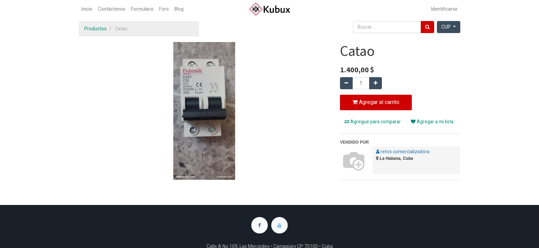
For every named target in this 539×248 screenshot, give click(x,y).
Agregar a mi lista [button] (432, 121)
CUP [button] (446, 27)
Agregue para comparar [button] (372, 121)
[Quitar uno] (346, 83)
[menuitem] (87, 9)
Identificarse (444, 9)
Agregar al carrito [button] (375, 102)
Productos (95, 28)
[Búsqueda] (427, 27)
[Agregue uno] (375, 83)
